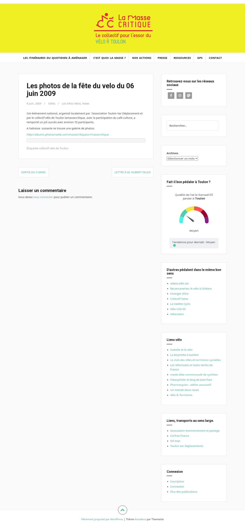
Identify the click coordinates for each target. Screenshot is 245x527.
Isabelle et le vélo (181, 349)
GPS (200, 58)
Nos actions (141, 58)
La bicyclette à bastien (184, 355)
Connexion (177, 486)
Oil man (175, 441)
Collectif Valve (179, 298)
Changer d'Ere (179, 293)
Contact (215, 58)
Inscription (177, 481)
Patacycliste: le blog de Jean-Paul (191, 379)
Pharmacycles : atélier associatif (190, 385)
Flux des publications (183, 491)
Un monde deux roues (184, 390)
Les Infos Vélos (71, 103)
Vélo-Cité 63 (178, 309)
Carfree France (179, 435)
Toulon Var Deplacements (186, 446)
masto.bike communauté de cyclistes (194, 374)
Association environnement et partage (195, 430)
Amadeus (140, 519)
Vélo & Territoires (181, 395)
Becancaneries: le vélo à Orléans (191, 288)
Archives (172, 153)
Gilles (51, 103)
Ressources (182, 58)
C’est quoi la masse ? (109, 58)
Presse (162, 58)
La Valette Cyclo (180, 304)
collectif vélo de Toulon (53, 148)
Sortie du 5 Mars (33, 172)
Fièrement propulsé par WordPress (102, 519)
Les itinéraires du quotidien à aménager (55, 58)
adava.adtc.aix (179, 283)
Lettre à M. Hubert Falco (133, 172)
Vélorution (177, 314)
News (85, 103)
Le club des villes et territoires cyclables (195, 360)
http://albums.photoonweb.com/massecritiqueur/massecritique (68, 134)
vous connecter (43, 197)
